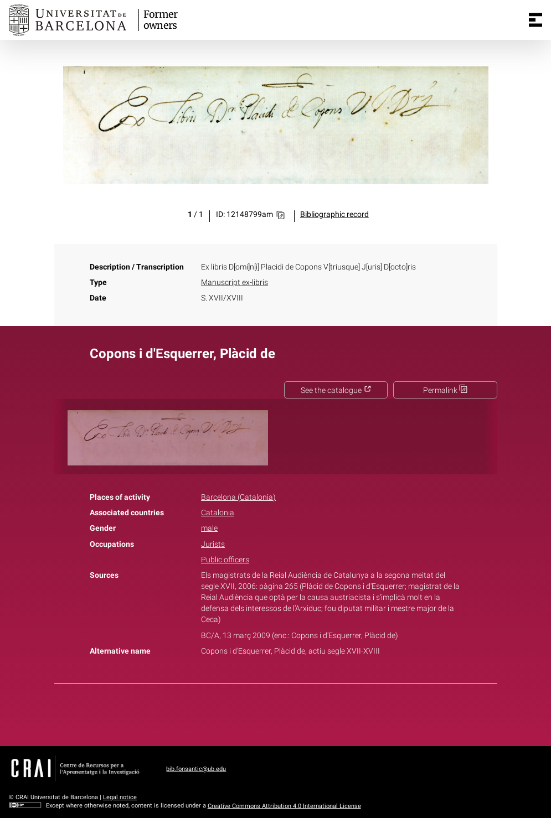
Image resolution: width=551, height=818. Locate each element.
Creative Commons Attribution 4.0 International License (284, 805)
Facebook (244, 712)
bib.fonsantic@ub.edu (196, 769)
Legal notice (120, 797)
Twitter (269, 712)
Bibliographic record (334, 214)
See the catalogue (336, 390)
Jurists (213, 544)
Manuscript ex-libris (234, 282)
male (209, 528)
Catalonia (217, 512)
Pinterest (294, 712)
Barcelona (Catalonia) (238, 497)
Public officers (225, 560)
